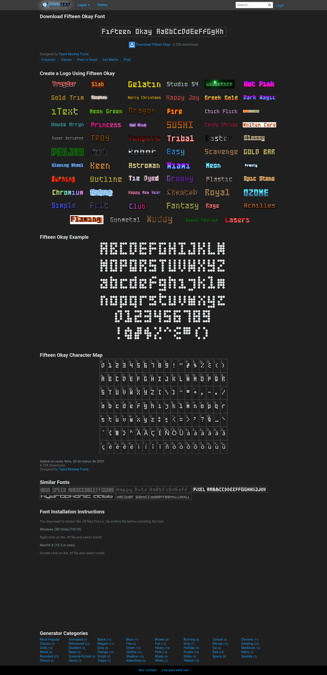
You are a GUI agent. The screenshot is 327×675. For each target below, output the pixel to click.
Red (218, 652)
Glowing (250, 644)
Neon (75, 652)
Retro (247, 652)
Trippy (104, 660)
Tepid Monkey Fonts (74, 54)
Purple (191, 652)
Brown (162, 639)
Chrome (250, 639)
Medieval (250, 648)
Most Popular (50, 639)
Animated (78, 639)
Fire (131, 644)
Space (219, 656)
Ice (217, 648)
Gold (46, 648)
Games (66, 60)
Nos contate (147, 670)
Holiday (191, 648)
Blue (132, 639)
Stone (75, 660)
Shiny (190, 656)
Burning (191, 639)
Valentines (136, 660)
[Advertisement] (19, 75)
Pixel (127, 60)
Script (103, 656)
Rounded (49, 656)
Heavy (162, 648)
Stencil (47, 660)
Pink (161, 652)
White (161, 660)
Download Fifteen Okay (149, 45)
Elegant (105, 644)
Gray (102, 648)
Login (280, 6)
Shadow (135, 656)
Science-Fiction (82, 656)
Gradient (77, 648)
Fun (160, 644)
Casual (220, 639)
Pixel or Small (87, 60)
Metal (46, 652)
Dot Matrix (110, 60)
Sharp (161, 656)
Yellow (191, 660)
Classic (47, 644)
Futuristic (49, 60)
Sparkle (249, 656)
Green (133, 648)
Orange (105, 652)
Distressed (79, 644)
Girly (189, 644)
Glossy (220, 644)
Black (104, 639)
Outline (134, 652)
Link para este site (175, 670)
